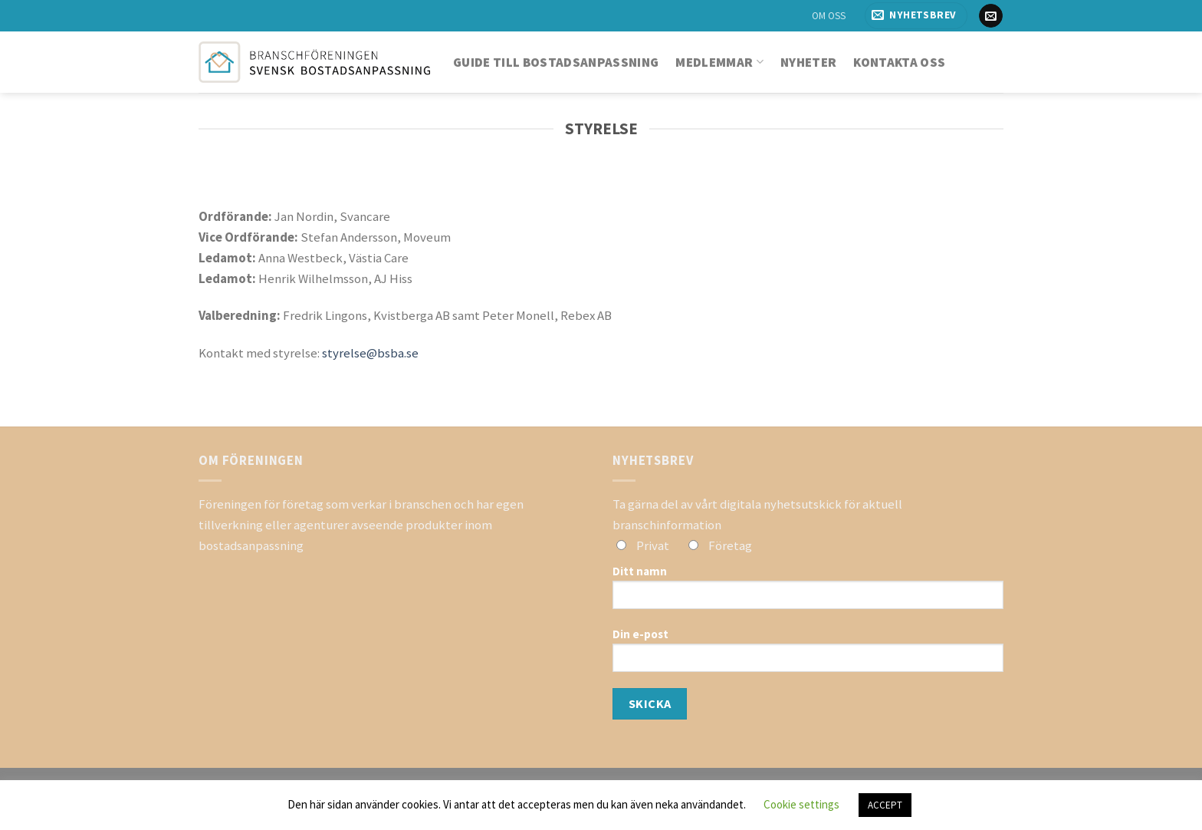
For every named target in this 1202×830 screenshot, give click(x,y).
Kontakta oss (899, 62)
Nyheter (808, 62)
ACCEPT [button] (885, 805)
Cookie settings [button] (801, 804)
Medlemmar (719, 62)
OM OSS (829, 15)
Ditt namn (807, 592)
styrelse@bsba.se (370, 352)
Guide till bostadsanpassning (555, 62)
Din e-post (807, 655)
